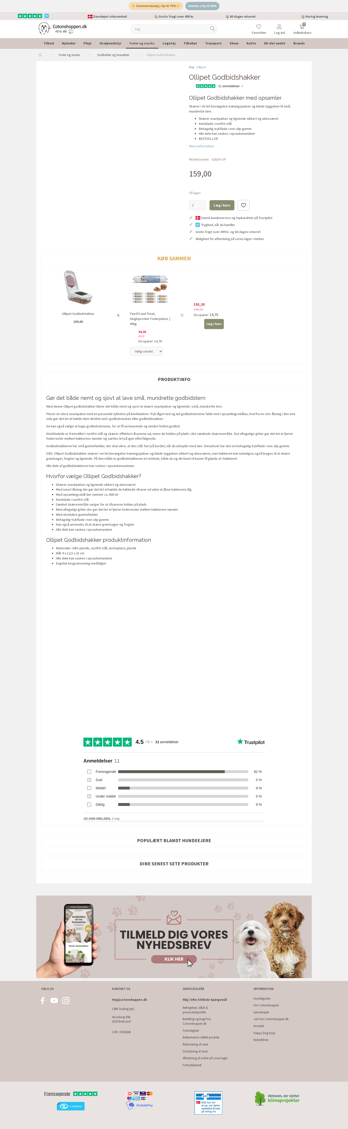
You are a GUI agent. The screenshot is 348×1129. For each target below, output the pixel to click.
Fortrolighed (191, 1031)
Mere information (201, 146)
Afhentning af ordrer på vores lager (205, 1058)
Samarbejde (261, 1012)
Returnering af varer (195, 1044)
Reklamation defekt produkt (201, 1037)
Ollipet (201, 67)
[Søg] (212, 29)
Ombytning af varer (195, 1051)
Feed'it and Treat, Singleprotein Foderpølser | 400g (150, 319)
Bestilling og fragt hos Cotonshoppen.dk (197, 1021)
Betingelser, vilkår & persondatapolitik (195, 1010)
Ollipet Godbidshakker (78, 314)
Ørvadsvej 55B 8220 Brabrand (121, 1019)
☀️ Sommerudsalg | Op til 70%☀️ (155, 6)
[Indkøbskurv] (302, 26)
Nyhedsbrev (261, 1040)
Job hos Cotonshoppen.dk (271, 1019)
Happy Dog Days (264, 1033)
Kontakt (259, 1026)
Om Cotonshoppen (266, 1005)
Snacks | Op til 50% (202, 6)
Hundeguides (262, 998)
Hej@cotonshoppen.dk (129, 1000)
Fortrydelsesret (192, 1065)
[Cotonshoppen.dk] (63, 28)
